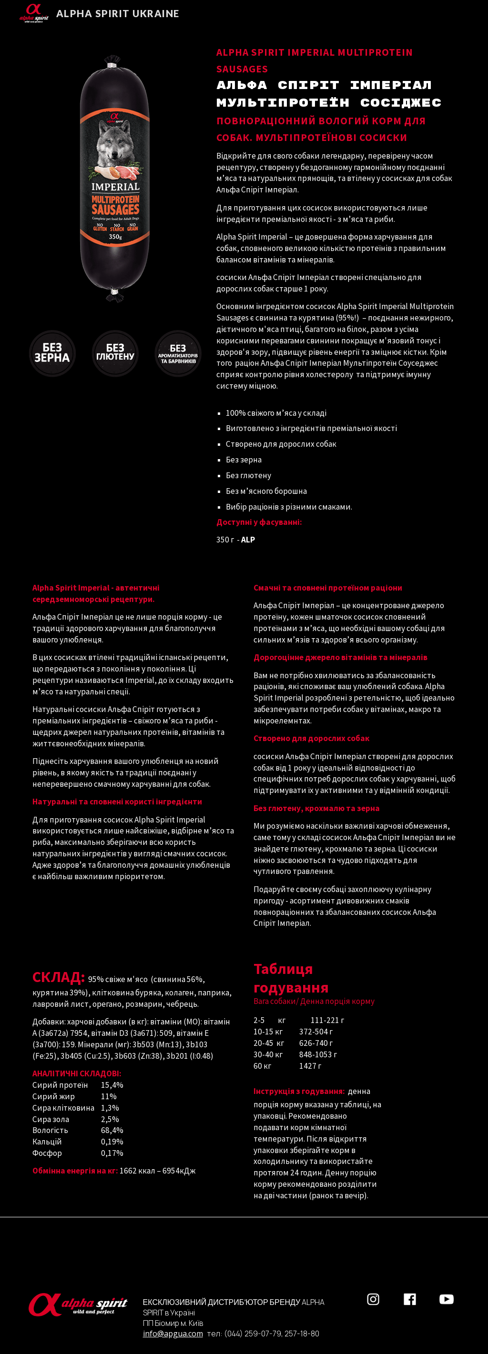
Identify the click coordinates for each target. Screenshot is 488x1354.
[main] (336, 294)
